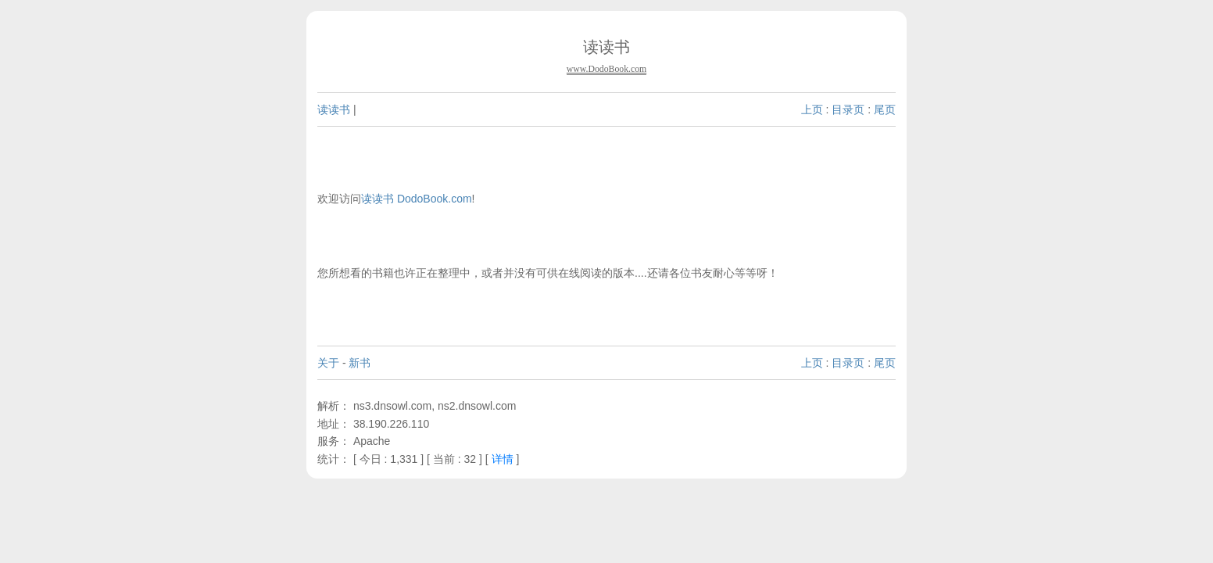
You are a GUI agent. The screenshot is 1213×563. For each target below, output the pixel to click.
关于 (328, 363)
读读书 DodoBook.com (416, 198)
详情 (502, 459)
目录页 (848, 109)
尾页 (885, 109)
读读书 (333, 109)
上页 (812, 109)
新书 (359, 363)
